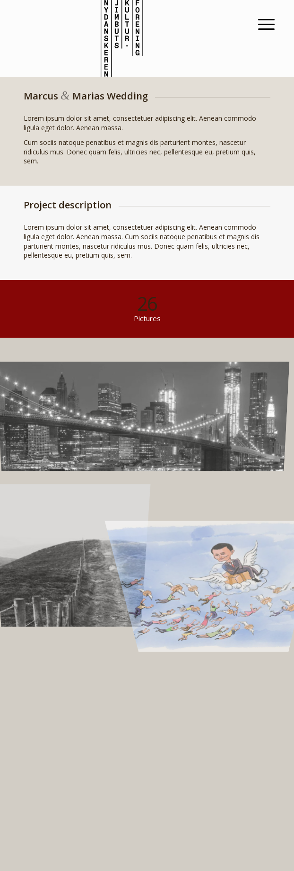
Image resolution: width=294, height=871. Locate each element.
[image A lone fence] (76, 542)
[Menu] (259, 24)
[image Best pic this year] (147, 414)
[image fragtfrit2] (218, 542)
